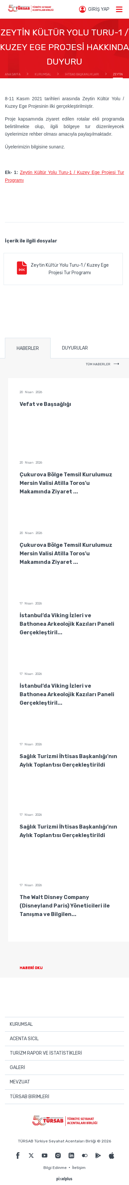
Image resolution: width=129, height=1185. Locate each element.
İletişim (79, 1167)
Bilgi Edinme (55, 1167)
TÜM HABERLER (102, 364)
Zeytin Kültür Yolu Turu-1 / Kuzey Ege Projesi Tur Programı (62, 268)
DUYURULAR (75, 348)
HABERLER (28, 348)
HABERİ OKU (36, 968)
